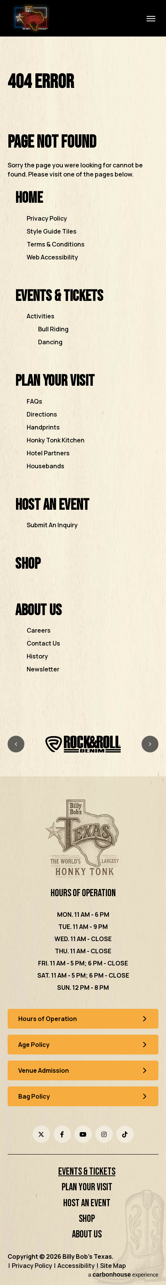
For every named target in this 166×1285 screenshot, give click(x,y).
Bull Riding (53, 329)
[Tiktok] (125, 1134)
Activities (40, 316)
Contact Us (43, 643)
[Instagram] (104, 1134)
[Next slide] (150, 744)
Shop (27, 564)
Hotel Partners (48, 453)
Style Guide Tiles (52, 231)
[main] (83, 383)
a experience (123, 1274)
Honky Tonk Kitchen (56, 440)
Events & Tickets (59, 296)
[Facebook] (62, 1134)
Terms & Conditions (56, 244)
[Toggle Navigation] (150, 18)
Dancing (50, 342)
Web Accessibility (52, 257)
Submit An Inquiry (52, 525)
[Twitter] (41, 1134)
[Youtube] (83, 1134)
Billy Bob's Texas (30, 18)
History (37, 656)
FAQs (34, 401)
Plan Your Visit (54, 381)
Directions (42, 414)
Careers (39, 630)
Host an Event (52, 505)
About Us (38, 610)
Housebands (45, 466)
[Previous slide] (16, 744)
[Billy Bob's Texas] (83, 839)
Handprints (43, 427)
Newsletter (43, 669)
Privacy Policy (47, 218)
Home (29, 198)
